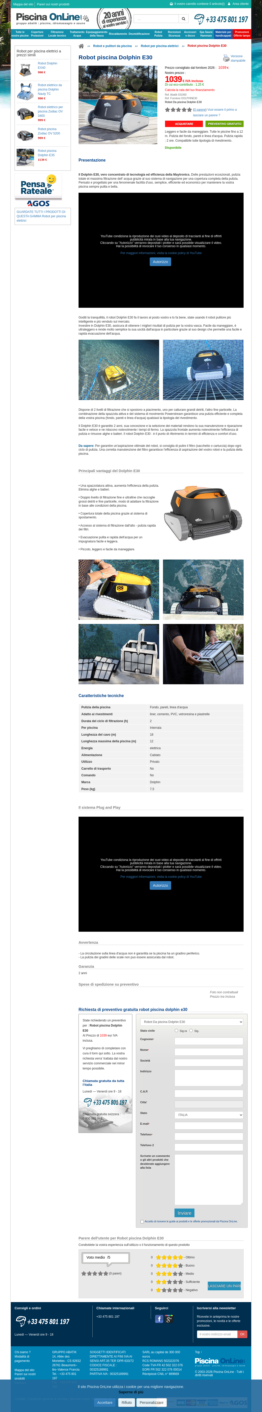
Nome (144, 1049)
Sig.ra (183, 1030)
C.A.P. (144, 1091)
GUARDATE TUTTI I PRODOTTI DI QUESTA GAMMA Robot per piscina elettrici (41, 216)
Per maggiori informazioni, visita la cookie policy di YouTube (161, 253)
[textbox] (208, 1093)
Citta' (143, 1102)
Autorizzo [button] (160, 262)
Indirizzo (145, 1071)
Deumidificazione (139, 33)
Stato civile (147, 1030)
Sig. (196, 1030)
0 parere (200, 109)
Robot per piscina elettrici (159, 46)
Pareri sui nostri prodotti (53, 4)
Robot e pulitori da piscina (112, 46)
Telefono (146, 1134)
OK (242, 1334)
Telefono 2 (147, 1145)
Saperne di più (131, 1392)
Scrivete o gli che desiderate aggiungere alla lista (155, 1161)
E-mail (144, 1123)
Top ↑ (198, 1352)
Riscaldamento (118, 33)
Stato (143, 1112)
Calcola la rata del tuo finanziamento (190, 90)
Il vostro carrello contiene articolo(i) (197, 4)
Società (145, 1060)
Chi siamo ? (23, 1352)
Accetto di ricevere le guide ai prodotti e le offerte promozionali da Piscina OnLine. (191, 1221)
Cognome (147, 1039)
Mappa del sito (23, 4)
